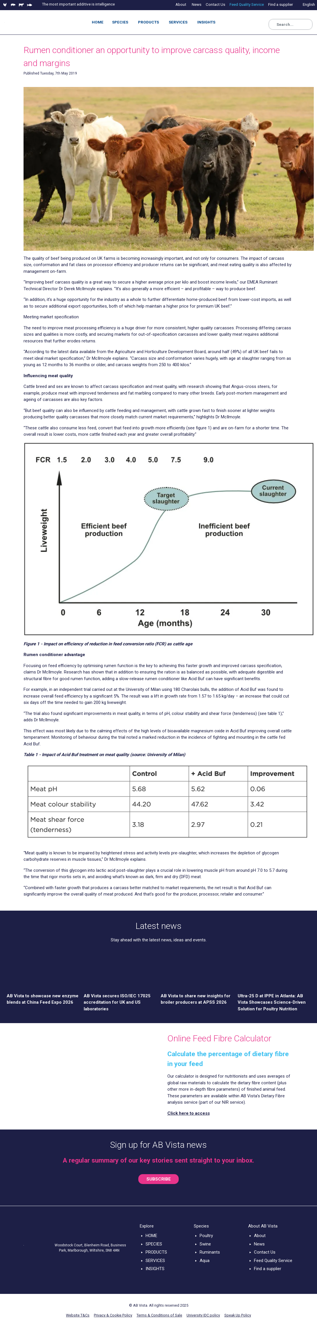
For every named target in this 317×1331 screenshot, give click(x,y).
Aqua (204, 1260)
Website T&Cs (77, 1315)
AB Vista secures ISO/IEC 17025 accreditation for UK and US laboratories (117, 1002)
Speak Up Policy (237, 1315)
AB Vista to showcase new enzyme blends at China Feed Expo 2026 (42, 999)
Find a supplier (267, 1268)
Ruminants (210, 1252)
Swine (205, 1244)
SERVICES (155, 1260)
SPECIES (154, 1244)
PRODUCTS (156, 1252)
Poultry (206, 1235)
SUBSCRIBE (158, 1179)
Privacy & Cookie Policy (113, 1315)
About (260, 1235)
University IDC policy (203, 1315)
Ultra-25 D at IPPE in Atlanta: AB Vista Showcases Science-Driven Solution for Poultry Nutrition (272, 1002)
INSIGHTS (155, 1268)
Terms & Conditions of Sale (159, 1315)
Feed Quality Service (273, 1260)
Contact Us (264, 1252)
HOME (151, 1235)
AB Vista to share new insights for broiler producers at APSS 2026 (195, 999)
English (309, 4)
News (259, 1244)
